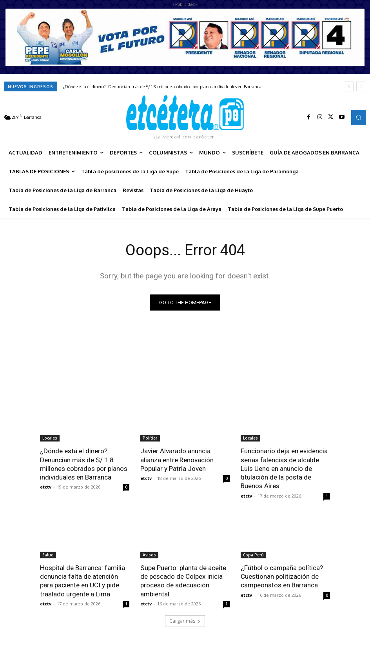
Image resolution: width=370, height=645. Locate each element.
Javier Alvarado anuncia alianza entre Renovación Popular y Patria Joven (177, 459)
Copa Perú (253, 554)
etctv (45, 487)
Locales (49, 438)
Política (150, 438)
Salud (48, 554)
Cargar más (185, 620)
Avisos (149, 554)
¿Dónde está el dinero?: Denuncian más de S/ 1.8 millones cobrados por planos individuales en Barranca (162, 86)
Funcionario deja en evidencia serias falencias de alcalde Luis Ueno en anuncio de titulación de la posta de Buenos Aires (284, 468)
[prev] (349, 86)
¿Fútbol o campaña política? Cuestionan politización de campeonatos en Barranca (282, 576)
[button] (358, 117)
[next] (361, 86)
